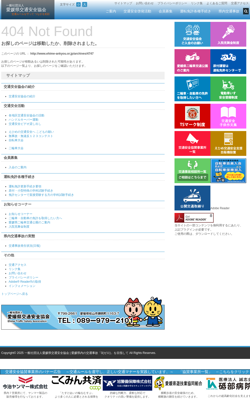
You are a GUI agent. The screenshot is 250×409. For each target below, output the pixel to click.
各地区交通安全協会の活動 (26, 115)
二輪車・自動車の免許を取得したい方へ (35, 218)
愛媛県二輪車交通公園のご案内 (29, 222)
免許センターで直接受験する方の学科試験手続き (41, 195)
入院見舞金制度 (19, 226)
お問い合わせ (145, 3)
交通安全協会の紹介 (22, 96)
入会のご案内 (17, 167)
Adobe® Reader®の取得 (25, 281)
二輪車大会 (16, 148)
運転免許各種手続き (195, 11)
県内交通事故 (229, 11)
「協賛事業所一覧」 (195, 372)
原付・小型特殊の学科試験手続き (31, 190)
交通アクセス (240, 3)
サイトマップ (123, 3)
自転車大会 (16, 140)
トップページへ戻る (14, 294)
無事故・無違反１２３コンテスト (31, 136)
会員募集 (166, 11)
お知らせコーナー (20, 214)
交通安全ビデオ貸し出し (25, 124)
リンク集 (197, 3)
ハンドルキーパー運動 (23, 119)
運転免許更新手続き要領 (25, 186)
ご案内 (111, 11)
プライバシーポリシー (172, 3)
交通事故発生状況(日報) (24, 245)
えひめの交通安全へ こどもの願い (31, 132)
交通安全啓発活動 (137, 11)
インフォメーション (22, 286)
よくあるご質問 (216, 3)
